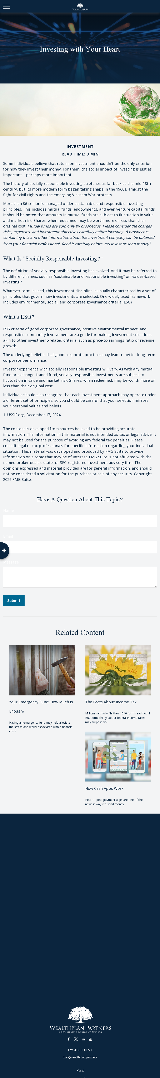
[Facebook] (68, 1039)
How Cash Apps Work (104, 788)
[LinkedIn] (83, 1039)
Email (8, 536)
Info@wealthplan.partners (80, 1057)
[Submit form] (14, 600)
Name (8, 510)
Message (11, 562)
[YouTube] (90, 1039)
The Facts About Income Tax (110, 701)
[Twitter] (76, 1039)
